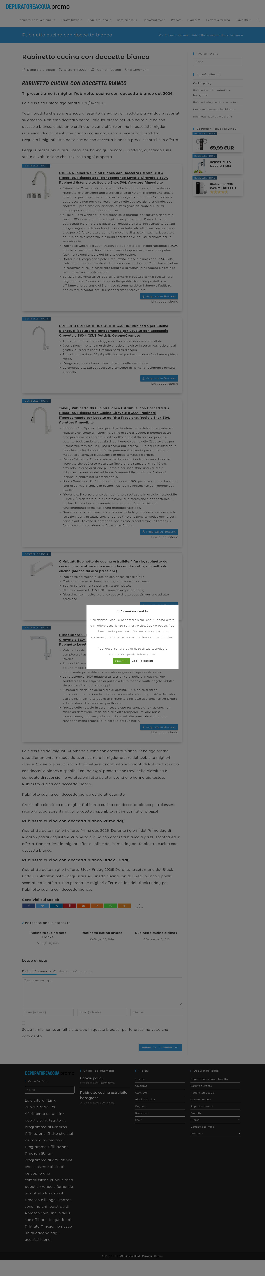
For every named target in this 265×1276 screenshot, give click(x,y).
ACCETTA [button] (121, 660)
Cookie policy (157, 625)
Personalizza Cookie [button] (157, 637)
